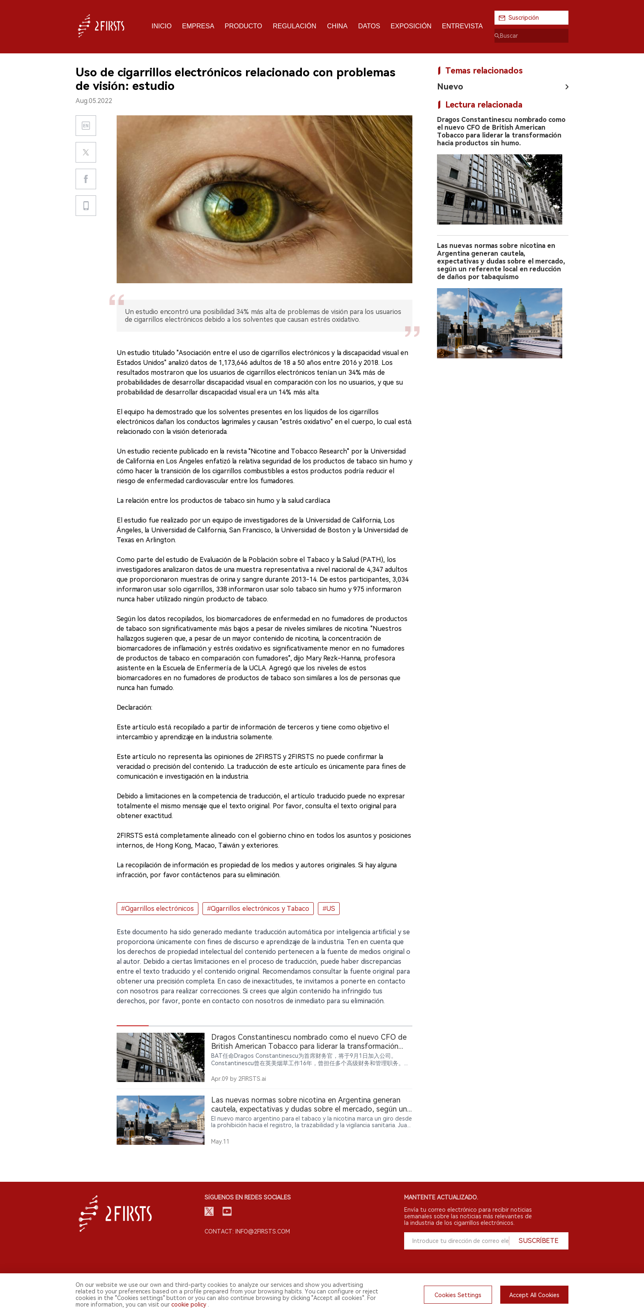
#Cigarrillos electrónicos (157, 908)
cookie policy (188, 1304)
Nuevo (450, 87)
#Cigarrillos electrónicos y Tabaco (258, 908)
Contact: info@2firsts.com (247, 1231)
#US (328, 908)
